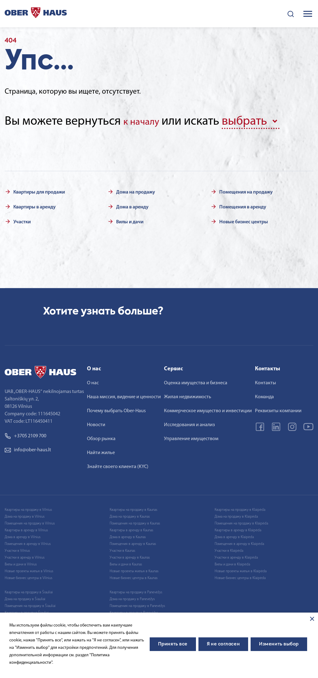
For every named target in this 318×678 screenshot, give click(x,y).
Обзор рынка (101, 436)
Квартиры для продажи (39, 190)
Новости (96, 422)
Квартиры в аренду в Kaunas (131, 528)
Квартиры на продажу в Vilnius (28, 508)
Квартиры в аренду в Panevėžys (134, 611)
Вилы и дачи (129, 219)
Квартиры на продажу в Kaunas (133, 508)
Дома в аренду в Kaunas (128, 535)
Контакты (265, 380)
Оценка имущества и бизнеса (195, 380)
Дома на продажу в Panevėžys (132, 597)
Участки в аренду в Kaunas (130, 555)
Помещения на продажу (246, 190)
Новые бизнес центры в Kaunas (133, 576)
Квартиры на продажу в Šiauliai (29, 590)
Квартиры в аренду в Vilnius (26, 528)
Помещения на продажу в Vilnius (30, 521)
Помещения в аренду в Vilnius (28, 542)
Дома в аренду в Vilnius (22, 535)
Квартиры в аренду (34, 205)
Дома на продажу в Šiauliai (25, 597)
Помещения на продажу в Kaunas (135, 521)
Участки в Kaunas (122, 549)
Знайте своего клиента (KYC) (117, 464)
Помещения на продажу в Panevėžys (137, 604)
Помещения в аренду (242, 205)
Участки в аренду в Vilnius (24, 555)
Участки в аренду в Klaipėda (236, 555)
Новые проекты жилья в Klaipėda (240, 569)
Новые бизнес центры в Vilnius (28, 576)
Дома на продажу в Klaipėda (236, 514)
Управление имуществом (191, 436)
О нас (93, 380)
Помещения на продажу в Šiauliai (30, 604)
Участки (22, 219)
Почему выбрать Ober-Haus (116, 408)
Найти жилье (101, 450)
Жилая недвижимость (187, 394)
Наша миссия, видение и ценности (124, 394)
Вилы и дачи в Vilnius (21, 562)
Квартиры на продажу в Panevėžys (136, 590)
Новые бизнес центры (243, 219)
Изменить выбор (279, 644)
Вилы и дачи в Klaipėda (232, 562)
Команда (264, 394)
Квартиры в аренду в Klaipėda (238, 528)
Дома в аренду (132, 205)
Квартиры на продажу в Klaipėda (240, 508)
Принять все (173, 644)
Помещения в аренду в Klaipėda (239, 542)
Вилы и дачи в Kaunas (126, 562)
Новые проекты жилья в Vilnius (29, 569)
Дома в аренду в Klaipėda (234, 535)
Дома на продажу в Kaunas (130, 514)
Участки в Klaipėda (229, 549)
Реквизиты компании (278, 408)
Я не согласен (223, 644)
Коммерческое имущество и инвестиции (208, 408)
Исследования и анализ (189, 422)
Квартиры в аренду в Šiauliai (27, 611)
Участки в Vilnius (17, 549)
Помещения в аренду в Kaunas (133, 542)
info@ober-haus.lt (28, 448)
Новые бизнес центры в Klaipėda (240, 576)
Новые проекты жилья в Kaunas (134, 569)
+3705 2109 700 (25, 434)
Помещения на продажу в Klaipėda (241, 521)
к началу (146, 121)
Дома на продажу (135, 190)
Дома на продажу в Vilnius (24, 514)
